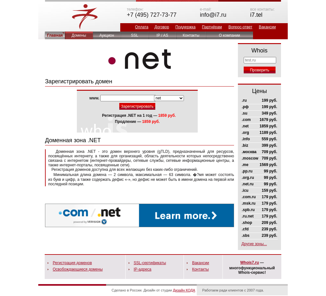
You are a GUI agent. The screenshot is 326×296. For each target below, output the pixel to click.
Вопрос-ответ (240, 27)
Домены (79, 35)
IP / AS (162, 35)
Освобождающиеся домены (78, 269)
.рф (245, 107)
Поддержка (186, 27)
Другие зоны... (254, 244)
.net (245, 126)
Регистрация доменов (72, 263)
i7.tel (256, 15)
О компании (229, 35)
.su (244, 113)
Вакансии (267, 27)
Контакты (191, 35)
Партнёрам (212, 27)
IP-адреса (142, 269)
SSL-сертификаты (150, 263)
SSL (134, 35)
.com (246, 119)
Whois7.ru (249, 262)
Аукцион (106, 35)
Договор (162, 27)
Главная (55, 35)
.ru (244, 100)
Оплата (141, 27)
